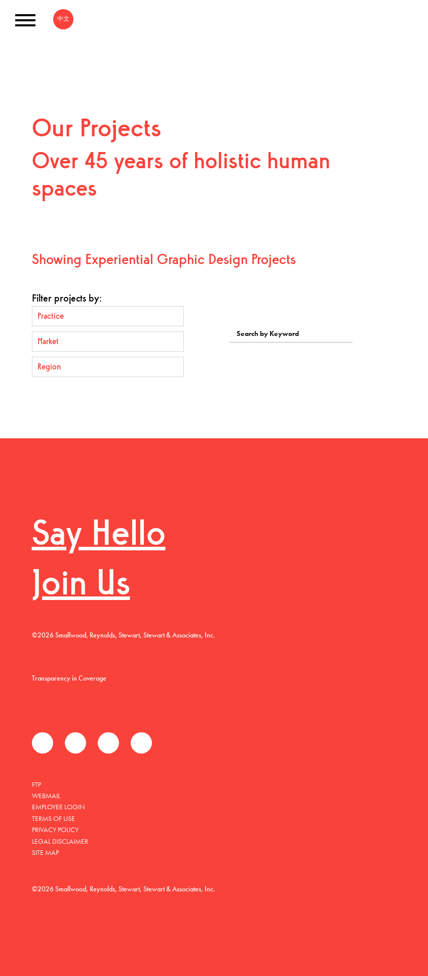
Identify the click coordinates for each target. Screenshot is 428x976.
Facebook (42, 743)
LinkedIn (108, 743)
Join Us (81, 586)
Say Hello (99, 536)
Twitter (75, 743)
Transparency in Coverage (69, 678)
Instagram (141, 743)
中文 (63, 19)
